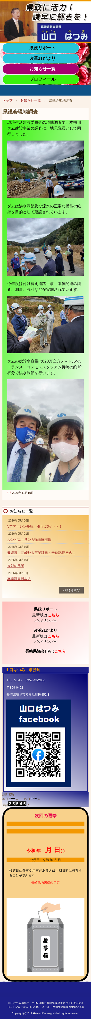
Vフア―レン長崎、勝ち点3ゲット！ (34, 526)
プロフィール (42, 79)
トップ (7, 100)
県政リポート (42, 47)
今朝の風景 (15, 566)
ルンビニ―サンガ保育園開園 (29, 539)
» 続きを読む (71, 590)
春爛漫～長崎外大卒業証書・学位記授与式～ (41, 553)
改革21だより (42, 58)
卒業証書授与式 (19, 579)
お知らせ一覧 (42, 68)
